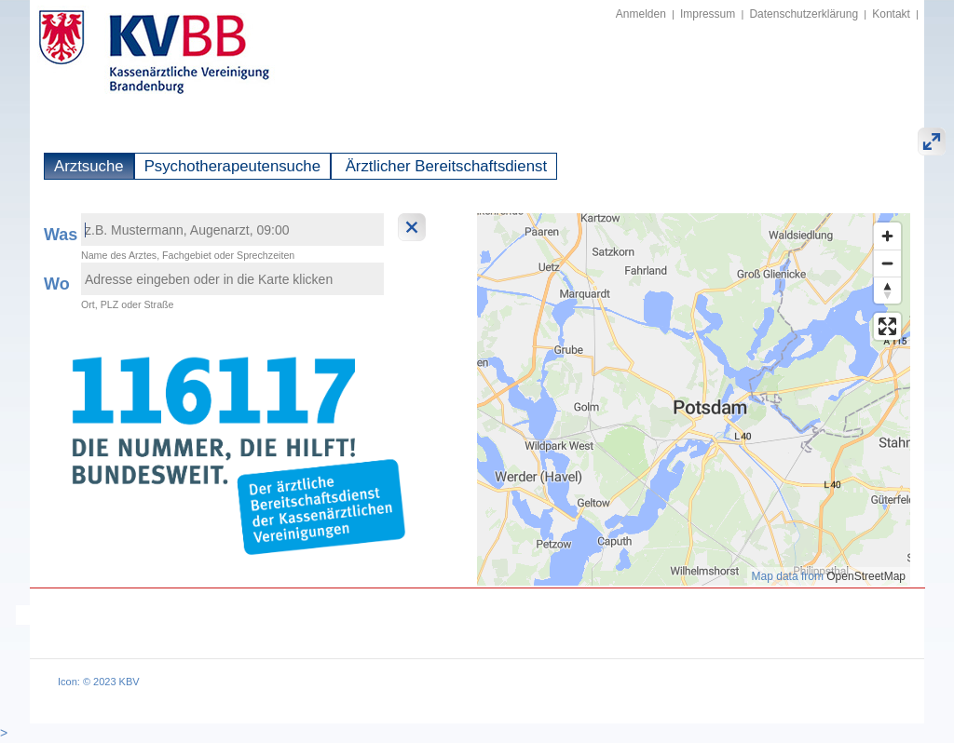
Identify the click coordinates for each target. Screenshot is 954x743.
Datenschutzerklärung (803, 13)
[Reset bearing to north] (887, 290)
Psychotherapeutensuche (232, 166)
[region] (693, 399)
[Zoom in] (887, 236)
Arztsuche (89, 166)
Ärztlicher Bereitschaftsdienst (444, 166)
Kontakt (891, 13)
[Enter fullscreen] (887, 326)
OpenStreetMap (866, 576)
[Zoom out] (887, 263)
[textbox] (232, 229)
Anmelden (641, 13)
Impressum (707, 13)
